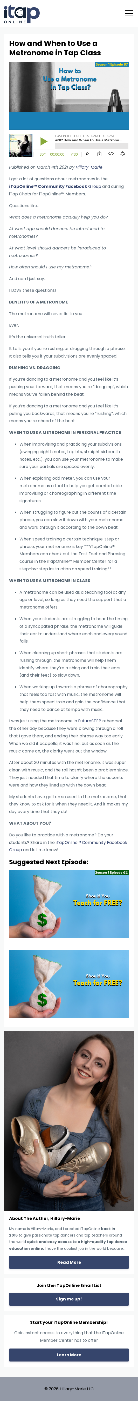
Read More (69, 1262)
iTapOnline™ (23, 186)
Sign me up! (69, 1299)
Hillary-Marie (89, 167)
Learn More (69, 1355)
